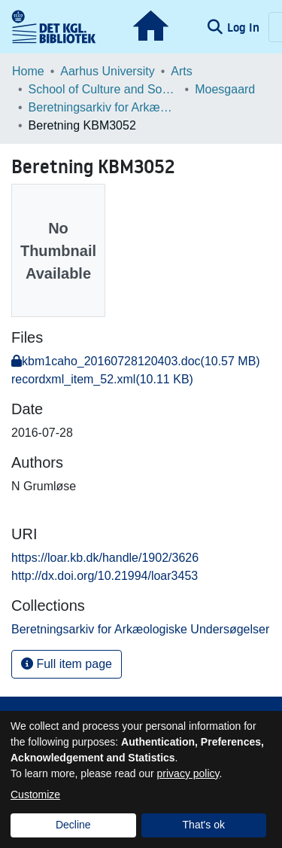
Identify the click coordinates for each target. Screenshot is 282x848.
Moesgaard (225, 89)
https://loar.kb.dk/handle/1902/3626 (105, 557)
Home (28, 71)
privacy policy (188, 773)
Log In (244, 27)
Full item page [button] (66, 663)
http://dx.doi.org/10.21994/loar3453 (104, 575)
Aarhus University (107, 71)
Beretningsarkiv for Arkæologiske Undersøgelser (104, 107)
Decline (73, 825)
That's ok (204, 825)
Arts (181, 71)
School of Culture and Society (104, 89)
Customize (35, 795)
